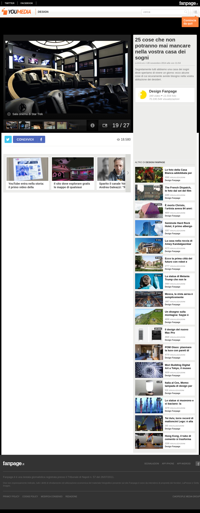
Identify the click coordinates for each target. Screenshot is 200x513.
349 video (154, 95)
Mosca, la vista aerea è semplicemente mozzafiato (179, 295)
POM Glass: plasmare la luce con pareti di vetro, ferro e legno (178, 349)
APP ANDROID (184, 464)
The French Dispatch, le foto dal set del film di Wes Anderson (178, 189)
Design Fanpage (163, 91)
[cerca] (164, 12)
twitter (10, 3)
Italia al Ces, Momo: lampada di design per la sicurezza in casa (178, 384)
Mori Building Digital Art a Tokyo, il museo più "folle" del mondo (178, 366)
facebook (26, 3)
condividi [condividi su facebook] (25, 139)
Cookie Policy (30, 496)
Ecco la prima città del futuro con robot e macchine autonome (178, 260)
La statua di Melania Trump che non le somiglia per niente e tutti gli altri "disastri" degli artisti (178, 278)
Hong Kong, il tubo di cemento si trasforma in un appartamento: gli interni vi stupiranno (179, 437)
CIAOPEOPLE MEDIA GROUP (186, 496)
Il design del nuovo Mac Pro (176, 331)
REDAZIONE (71, 496)
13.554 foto (169, 95)
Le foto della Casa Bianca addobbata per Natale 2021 (178, 171)
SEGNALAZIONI (151, 464)
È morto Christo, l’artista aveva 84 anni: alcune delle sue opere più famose (179, 207)
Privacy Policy (11, 496)
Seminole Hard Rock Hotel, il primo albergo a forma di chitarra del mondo (178, 225)
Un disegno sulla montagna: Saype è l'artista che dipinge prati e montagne (177, 313)
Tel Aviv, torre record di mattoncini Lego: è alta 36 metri (179, 420)
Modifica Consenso (51, 496)
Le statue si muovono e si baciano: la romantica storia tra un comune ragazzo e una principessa (179, 402)
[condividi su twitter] (8, 139)
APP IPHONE (168, 464)
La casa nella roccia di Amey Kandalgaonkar (178, 242)
